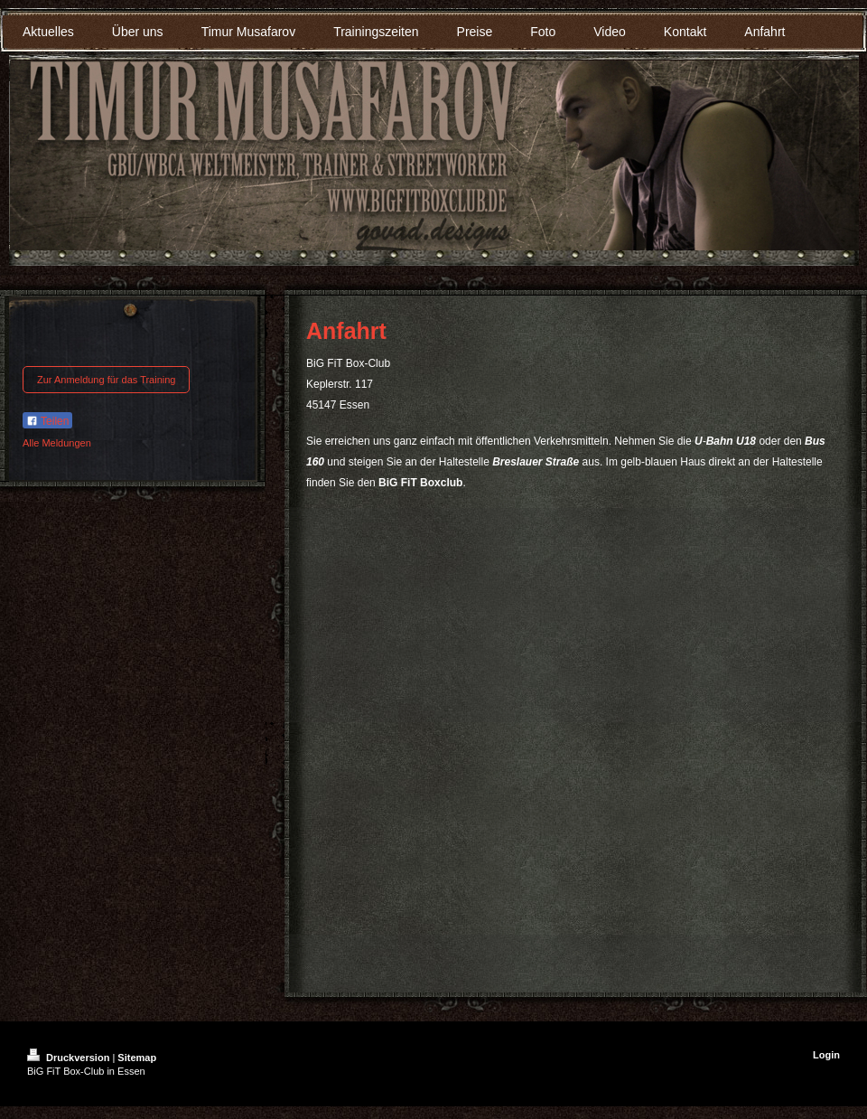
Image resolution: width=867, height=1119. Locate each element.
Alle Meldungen (57, 442)
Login (826, 1054)
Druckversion (69, 1057)
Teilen (47, 421)
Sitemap (136, 1057)
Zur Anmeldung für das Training (106, 379)
